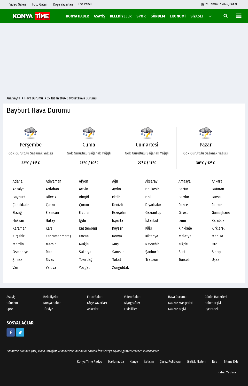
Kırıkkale (185, 228)
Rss (214, 362)
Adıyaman (53, 181)
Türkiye (48, 309)
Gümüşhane (221, 212)
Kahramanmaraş (58, 236)
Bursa (216, 197)
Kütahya (151, 236)
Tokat (116, 259)
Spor (10, 309)
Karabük (218, 220)
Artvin (83, 189)
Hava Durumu (34, 98)
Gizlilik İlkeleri (196, 362)
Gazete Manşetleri (180, 303)
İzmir (182, 220)
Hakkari (18, 220)
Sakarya (85, 252)
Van (15, 267)
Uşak (215, 259)
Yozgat (84, 267)
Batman (218, 189)
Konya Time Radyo (89, 362)
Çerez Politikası (170, 362)
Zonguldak (120, 267)
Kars (49, 228)
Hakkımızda (116, 362)
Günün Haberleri (216, 297)
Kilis (148, 228)
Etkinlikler (130, 309)
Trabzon (151, 259)
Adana (18, 181)
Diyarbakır (153, 205)
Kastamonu (88, 228)
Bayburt (19, 197)
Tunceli (184, 259)
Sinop (216, 252)
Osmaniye (20, 252)
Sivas (50, 259)
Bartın (183, 189)
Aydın (116, 189)
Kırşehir (18, 236)
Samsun (118, 252)
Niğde (183, 244)
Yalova (51, 267)
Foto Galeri (94, 297)
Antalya (18, 189)
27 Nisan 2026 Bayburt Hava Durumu (72, 98)
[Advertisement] (124, 60)
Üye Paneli (85, 4)
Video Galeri (132, 297)
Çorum (84, 205)
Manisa (217, 236)
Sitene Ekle (231, 362)
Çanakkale (21, 205)
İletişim (149, 362)
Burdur (183, 197)
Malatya (184, 236)
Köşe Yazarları (97, 303)
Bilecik (51, 197)
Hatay (50, 220)
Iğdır (82, 220)
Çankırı (51, 205)
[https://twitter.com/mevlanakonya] (20, 332)
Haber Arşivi (213, 303)
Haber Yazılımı (227, 372)
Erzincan (52, 212)
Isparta (117, 220)
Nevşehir (152, 244)
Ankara (217, 181)
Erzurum (85, 212)
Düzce (183, 205)
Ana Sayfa (13, 98)
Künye (134, 362)
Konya (117, 236)
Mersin (51, 244)
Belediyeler (51, 297)
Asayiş (11, 297)
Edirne (217, 205)
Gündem (12, 303)
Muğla (84, 244)
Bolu (149, 197)
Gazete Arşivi (177, 309)
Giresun (184, 212)
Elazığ (17, 212)
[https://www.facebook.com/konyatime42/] (11, 332)
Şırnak (17, 259)
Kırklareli (218, 228)
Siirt (181, 252)
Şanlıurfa (152, 252)
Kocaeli (85, 236)
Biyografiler (132, 303)
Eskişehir (119, 212)
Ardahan (52, 189)
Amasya (184, 181)
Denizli (117, 205)
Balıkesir (152, 189)
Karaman (19, 228)
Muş (115, 244)
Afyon (83, 181)
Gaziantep (153, 212)
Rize (49, 252)
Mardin (18, 244)
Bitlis (116, 197)
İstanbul (151, 220)
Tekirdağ (86, 259)
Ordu (215, 244)
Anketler (93, 309)
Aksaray (151, 181)
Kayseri (118, 228)
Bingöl (84, 197)
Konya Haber (52, 303)
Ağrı (115, 181)
